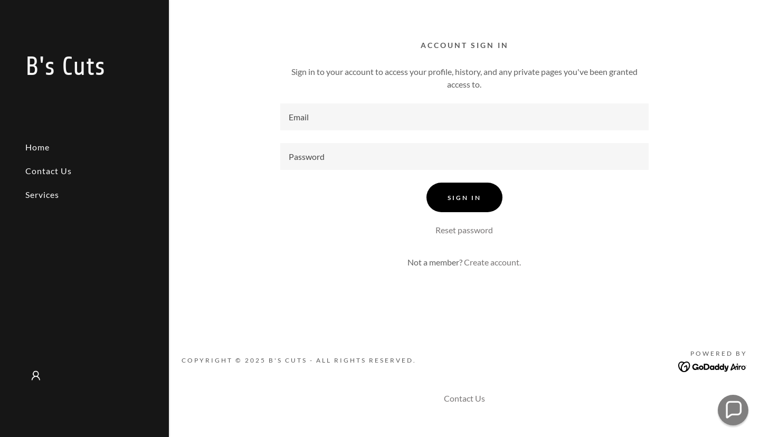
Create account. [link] (492, 262)
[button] (35, 375)
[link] (84, 71)
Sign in (464, 198)
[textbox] (464, 116)
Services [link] (42, 194)
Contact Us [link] (48, 171)
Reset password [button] (464, 230)
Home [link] (37, 147)
